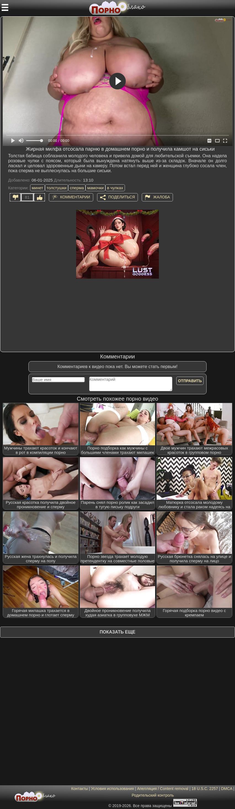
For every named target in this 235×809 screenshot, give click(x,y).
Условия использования (112, 788)
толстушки (56, 187)
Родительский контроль (153, 795)
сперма (77, 187)
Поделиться (121, 197)
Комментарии (75, 197)
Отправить (190, 381)
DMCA (226, 788)
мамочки (95, 187)
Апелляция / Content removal (162, 788)
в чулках (115, 187)
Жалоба (161, 197)
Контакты (79, 788)
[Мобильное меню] (5, 7)
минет (37, 187)
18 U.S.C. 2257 (204, 788)
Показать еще (117, 632)
